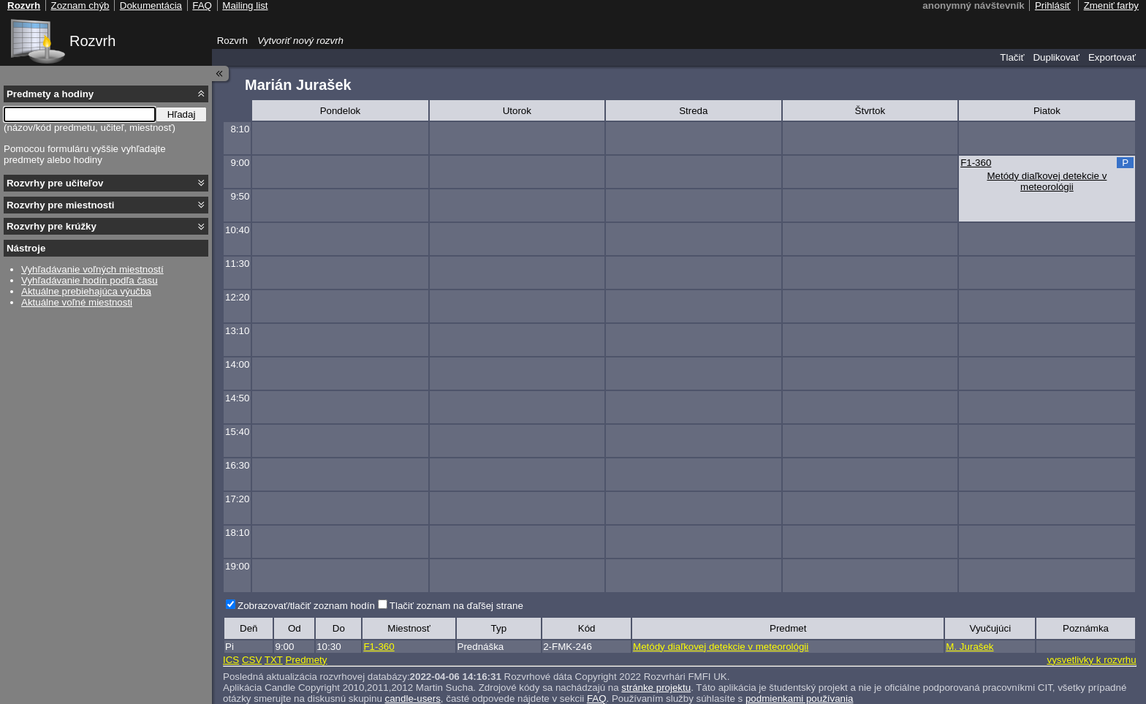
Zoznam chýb (79, 5)
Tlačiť (1012, 57)
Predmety (306, 659)
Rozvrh (92, 41)
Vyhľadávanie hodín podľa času (89, 280)
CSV (252, 659)
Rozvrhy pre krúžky (51, 226)
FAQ (202, 5)
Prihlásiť (1053, 5)
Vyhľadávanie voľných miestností (92, 269)
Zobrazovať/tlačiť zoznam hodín (306, 605)
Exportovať (1112, 57)
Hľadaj (181, 114)
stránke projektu (656, 687)
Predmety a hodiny (50, 93)
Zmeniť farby (1111, 5)
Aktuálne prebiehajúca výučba (86, 291)
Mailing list (244, 5)
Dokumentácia (151, 5)
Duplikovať (1056, 57)
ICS (231, 659)
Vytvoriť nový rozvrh (300, 40)
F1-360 (975, 162)
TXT (274, 659)
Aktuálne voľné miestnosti (76, 302)
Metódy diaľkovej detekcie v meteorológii (1047, 181)
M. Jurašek (969, 646)
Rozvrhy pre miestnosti (60, 205)
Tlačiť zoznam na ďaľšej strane (456, 605)
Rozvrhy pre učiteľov (55, 183)
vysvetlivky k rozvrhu (1091, 659)
